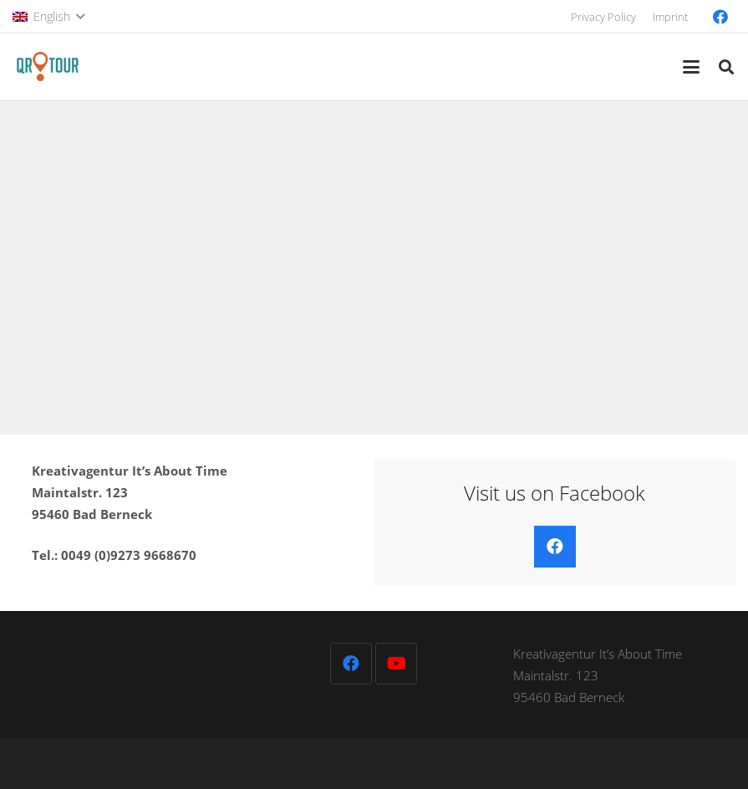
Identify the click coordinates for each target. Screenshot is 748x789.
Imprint (670, 16)
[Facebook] (720, 17)
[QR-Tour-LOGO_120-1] (47, 67)
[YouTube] (396, 664)
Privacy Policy (603, 16)
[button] (48, 16)
